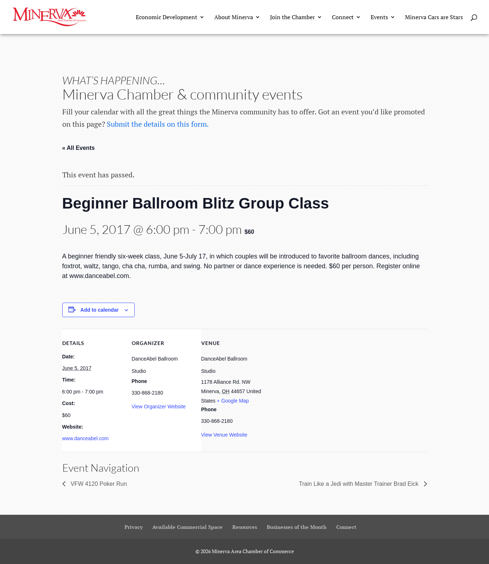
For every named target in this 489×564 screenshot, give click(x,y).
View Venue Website (224, 435)
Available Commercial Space (187, 526)
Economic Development (166, 17)
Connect (343, 17)
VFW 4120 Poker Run (98, 484)
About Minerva (233, 17)
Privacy (134, 526)
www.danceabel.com (85, 438)
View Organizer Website (159, 406)
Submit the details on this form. (158, 124)
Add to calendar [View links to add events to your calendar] (99, 310)
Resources (244, 526)
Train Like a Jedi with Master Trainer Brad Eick (359, 484)
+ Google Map (233, 401)
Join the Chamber (292, 17)
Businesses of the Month (296, 526)
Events (379, 17)
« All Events (78, 148)
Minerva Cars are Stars (434, 17)
